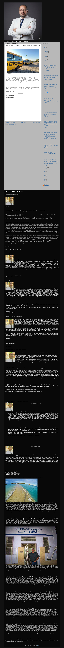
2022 (45, 50)
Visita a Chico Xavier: (47, 147)
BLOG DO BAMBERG (14, 191)
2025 (45, 46)
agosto (46, 56)
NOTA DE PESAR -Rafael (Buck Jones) (50, 114)
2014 (45, 179)
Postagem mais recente (10, 122)
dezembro (46, 51)
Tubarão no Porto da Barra (48, 79)
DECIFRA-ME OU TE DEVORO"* (49, 86)
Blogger (38, 645)
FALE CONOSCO (19, 41)
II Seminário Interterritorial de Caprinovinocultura (48, 98)
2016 (45, 176)
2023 (45, 48)
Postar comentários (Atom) (12, 124)
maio (45, 60)
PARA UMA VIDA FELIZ (48, 144)
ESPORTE (12, 41)
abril (45, 61)
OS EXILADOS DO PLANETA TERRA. (50, 153)
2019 (45, 172)
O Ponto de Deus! (47, 64)
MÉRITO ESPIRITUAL (47, 100)
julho (45, 57)
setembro (46, 55)
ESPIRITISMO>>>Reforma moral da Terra (50, 163)
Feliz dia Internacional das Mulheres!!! (50, 138)
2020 (45, 171)
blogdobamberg (46, 185)
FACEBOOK (26, 41)
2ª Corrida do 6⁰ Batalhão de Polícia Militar (50, 121)
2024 (45, 47)
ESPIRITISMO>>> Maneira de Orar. (49, 117)
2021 (45, 170)
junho (45, 59)
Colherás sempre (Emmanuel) (48, 152)
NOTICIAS (7, 41)
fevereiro (46, 167)
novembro (46, 52)
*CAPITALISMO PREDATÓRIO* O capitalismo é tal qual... (49, 110)
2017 (45, 175)
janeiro (46, 168)
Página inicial (23, 122)
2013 (45, 180)
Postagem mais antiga (35, 122)
